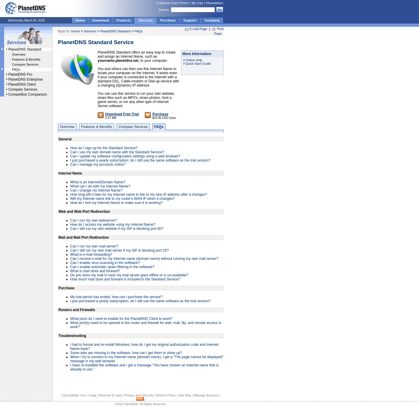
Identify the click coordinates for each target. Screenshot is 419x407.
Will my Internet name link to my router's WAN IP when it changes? (122, 199)
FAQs (16, 69)
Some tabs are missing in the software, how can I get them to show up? (126, 353)
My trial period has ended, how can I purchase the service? (116, 297)
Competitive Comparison (27, 94)
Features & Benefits (26, 59)
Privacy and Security (138, 395)
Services (90, 31)
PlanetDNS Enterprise (25, 79)
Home (75, 31)
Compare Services (25, 64)
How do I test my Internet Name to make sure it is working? (116, 203)
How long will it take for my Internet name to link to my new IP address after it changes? (138, 194)
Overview (19, 54)
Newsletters (214, 3)
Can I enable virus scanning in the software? (105, 263)
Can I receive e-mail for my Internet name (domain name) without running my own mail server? (144, 259)
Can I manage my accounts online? (98, 164)
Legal (92, 395)
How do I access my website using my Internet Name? (112, 224)
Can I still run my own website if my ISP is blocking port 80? (117, 229)
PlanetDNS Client (22, 84)
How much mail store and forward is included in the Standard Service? (125, 279)
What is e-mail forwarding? (91, 254)
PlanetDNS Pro (20, 74)
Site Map (184, 395)
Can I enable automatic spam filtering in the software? (112, 267)
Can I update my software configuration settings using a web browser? (125, 156)
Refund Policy (166, 395)
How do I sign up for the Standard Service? (104, 148)
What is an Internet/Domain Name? (97, 182)
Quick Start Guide (198, 63)
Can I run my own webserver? (93, 220)
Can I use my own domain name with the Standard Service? (117, 152)
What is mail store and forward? (95, 271)
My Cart (197, 3)
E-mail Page (198, 29)
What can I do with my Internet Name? (100, 186)
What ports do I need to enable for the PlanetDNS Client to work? (121, 319)
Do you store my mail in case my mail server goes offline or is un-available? (129, 275)
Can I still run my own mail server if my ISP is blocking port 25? (119, 250)
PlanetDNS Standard (24, 49)
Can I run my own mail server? (94, 246)
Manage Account (206, 395)
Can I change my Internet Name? (96, 190)
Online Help (194, 60)
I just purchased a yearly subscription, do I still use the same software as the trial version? (140, 160)
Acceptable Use (74, 395)
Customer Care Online (172, 3)
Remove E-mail (110, 395)
